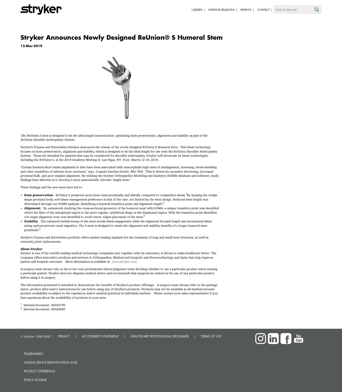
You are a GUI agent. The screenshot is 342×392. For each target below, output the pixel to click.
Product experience (39, 371)
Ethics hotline (35, 380)
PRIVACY (64, 336)
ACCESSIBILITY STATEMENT (100, 336)
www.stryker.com (124, 261)
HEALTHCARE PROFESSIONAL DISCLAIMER (160, 336)
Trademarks (33, 354)
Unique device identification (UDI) (50, 362)
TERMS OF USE (211, 336)
